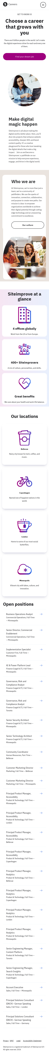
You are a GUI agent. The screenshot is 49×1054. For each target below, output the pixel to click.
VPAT (12, 1040)
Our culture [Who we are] (25, 225)
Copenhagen (24, 493)
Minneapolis (24, 580)
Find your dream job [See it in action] (24, 56)
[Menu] (43, 5)
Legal (18, 1040)
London (24, 537)
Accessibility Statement (32, 1040)
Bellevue (24, 449)
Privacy (6, 1040)
